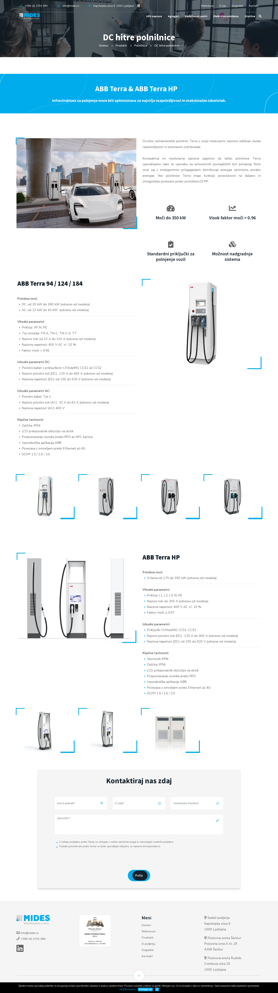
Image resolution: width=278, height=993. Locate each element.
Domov (103, 46)
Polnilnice (141, 46)
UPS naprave (151, 21)
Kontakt (254, 6)
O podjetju (149, 944)
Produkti (121, 46)
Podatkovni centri (193, 21)
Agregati (170, 21)
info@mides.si (71, 6)
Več (121, 989)
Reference (207, 6)
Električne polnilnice (225, 21)
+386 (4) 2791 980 (36, 6)
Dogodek (237, 6)
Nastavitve (129, 989)
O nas (222, 6)
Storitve (250, 21)
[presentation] (139, 858)
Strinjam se (145, 989)
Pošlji (139, 876)
